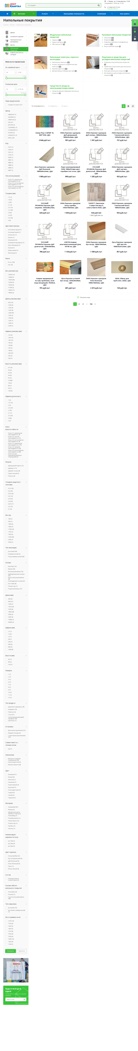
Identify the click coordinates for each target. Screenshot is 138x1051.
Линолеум (109, 38)
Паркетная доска (59, 42)
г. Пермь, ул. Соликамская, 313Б (118, 1)
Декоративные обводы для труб (64, 71)
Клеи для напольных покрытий (116, 71)
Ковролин (109, 40)
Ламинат (56, 40)
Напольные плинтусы (61, 62)
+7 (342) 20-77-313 (113, 7)
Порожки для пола (59, 69)
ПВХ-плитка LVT (58, 44)
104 (91, 304)
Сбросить (21, 951)
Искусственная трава (112, 46)
